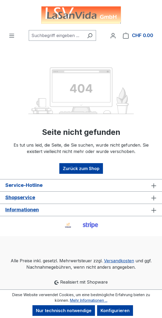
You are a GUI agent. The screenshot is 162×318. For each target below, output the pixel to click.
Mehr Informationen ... (88, 300)
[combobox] (56, 35)
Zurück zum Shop (81, 168)
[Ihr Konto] (113, 35)
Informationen (22, 209)
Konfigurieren (115, 310)
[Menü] (11, 35)
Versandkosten (119, 260)
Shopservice (20, 197)
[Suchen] (90, 35)
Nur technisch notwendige (64, 310)
